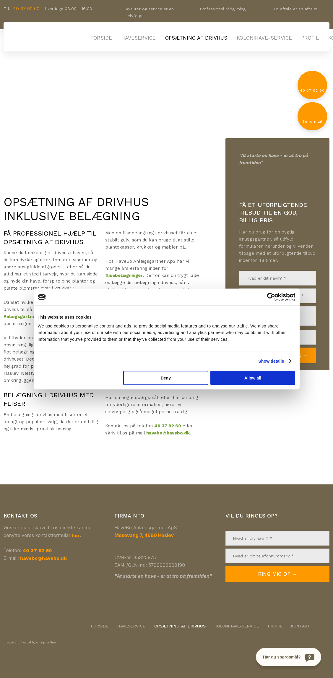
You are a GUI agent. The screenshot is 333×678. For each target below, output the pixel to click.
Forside (101, 38)
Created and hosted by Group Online (30, 642)
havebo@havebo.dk (168, 433)
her (76, 535)
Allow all (252, 377)
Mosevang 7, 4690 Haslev (144, 535)
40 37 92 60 (26, 8)
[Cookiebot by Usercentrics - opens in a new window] (269, 297)
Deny (166, 377)
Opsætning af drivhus (196, 38)
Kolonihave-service (264, 38)
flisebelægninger (124, 275)
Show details (271, 361)
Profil (310, 38)
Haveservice (138, 38)
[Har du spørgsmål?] (288, 657)
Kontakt (300, 626)
